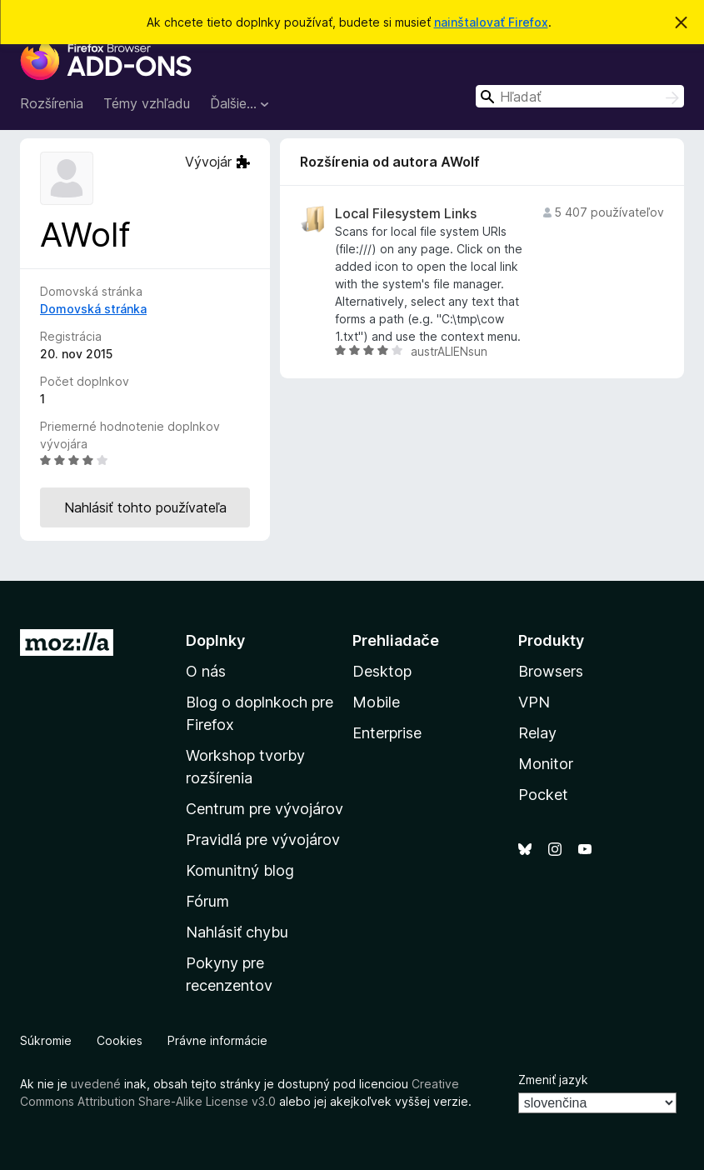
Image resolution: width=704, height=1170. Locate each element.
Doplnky (215, 640)
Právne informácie (217, 1040)
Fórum (207, 901)
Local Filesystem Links (406, 214)
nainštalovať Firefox (491, 22)
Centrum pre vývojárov (264, 809)
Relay (537, 733)
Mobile (376, 702)
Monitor (545, 763)
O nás (206, 671)
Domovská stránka (93, 309)
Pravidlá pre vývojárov (263, 839)
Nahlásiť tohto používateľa (145, 507)
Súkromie (46, 1040)
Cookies (119, 1040)
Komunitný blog (240, 870)
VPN (534, 702)
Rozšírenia (51, 103)
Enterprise (387, 733)
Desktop (382, 671)
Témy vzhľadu (146, 103)
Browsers (550, 671)
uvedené (96, 1084)
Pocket (543, 794)
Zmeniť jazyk (553, 1079)
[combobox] (580, 96)
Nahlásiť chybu (237, 932)
